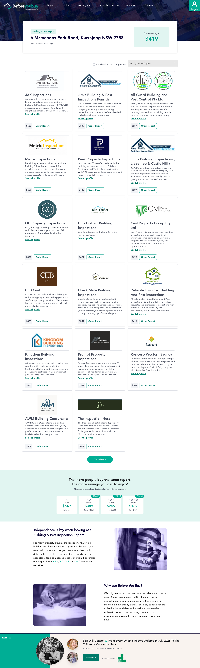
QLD (67, 561)
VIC (61, 561)
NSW (55, 561)
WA (76, 561)
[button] (84, 5)
